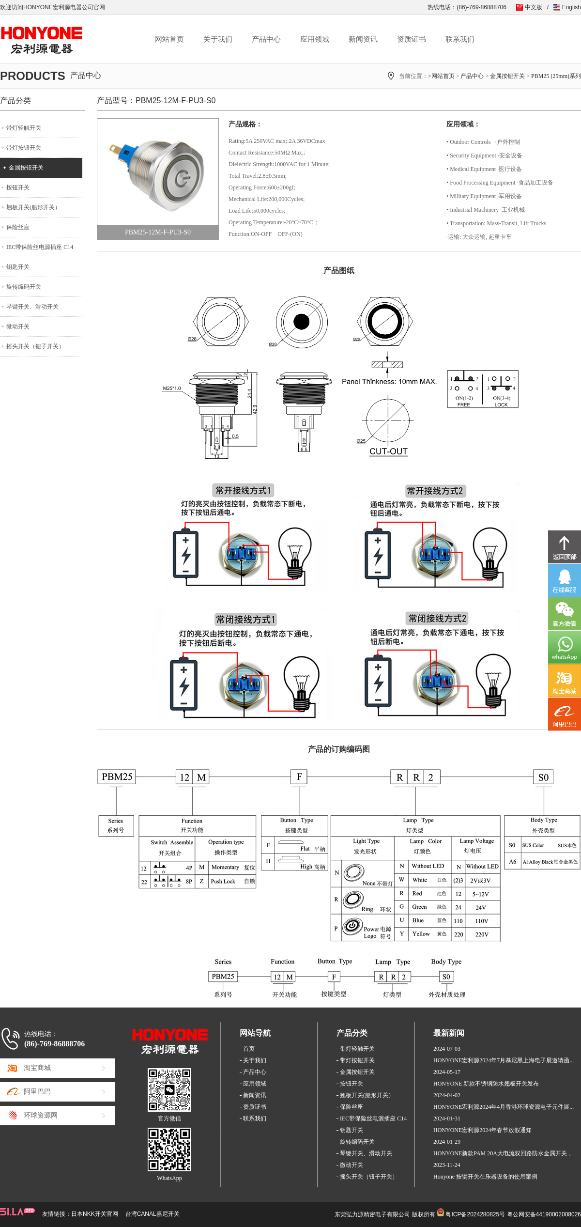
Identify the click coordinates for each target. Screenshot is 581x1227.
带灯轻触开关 (23, 127)
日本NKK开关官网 (94, 1214)
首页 (249, 1048)
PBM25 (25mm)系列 (556, 76)
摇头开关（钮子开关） (35, 346)
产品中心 (266, 39)
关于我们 (217, 39)
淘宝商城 (37, 1068)
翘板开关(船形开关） (33, 207)
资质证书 (411, 39)
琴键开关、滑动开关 (32, 306)
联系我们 (459, 39)
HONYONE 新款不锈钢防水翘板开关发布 (486, 1083)
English (571, 7)
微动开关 (18, 326)
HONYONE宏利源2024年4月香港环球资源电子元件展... (503, 1106)
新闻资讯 (363, 39)
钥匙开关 (18, 267)
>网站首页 (441, 76)
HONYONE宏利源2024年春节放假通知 (482, 1130)
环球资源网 (41, 1115)
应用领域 (314, 39)
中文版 (533, 7)
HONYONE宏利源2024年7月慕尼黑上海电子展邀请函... (503, 1060)
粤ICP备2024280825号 (475, 1214)
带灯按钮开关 (23, 147)
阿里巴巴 (37, 1091)
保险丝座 (18, 227)
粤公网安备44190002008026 (544, 1214)
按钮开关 (18, 187)
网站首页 (169, 39)
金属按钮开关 (507, 76)
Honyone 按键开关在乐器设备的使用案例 (485, 1176)
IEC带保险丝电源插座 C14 (39, 247)
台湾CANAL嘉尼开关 (152, 1214)
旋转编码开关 (23, 286)
